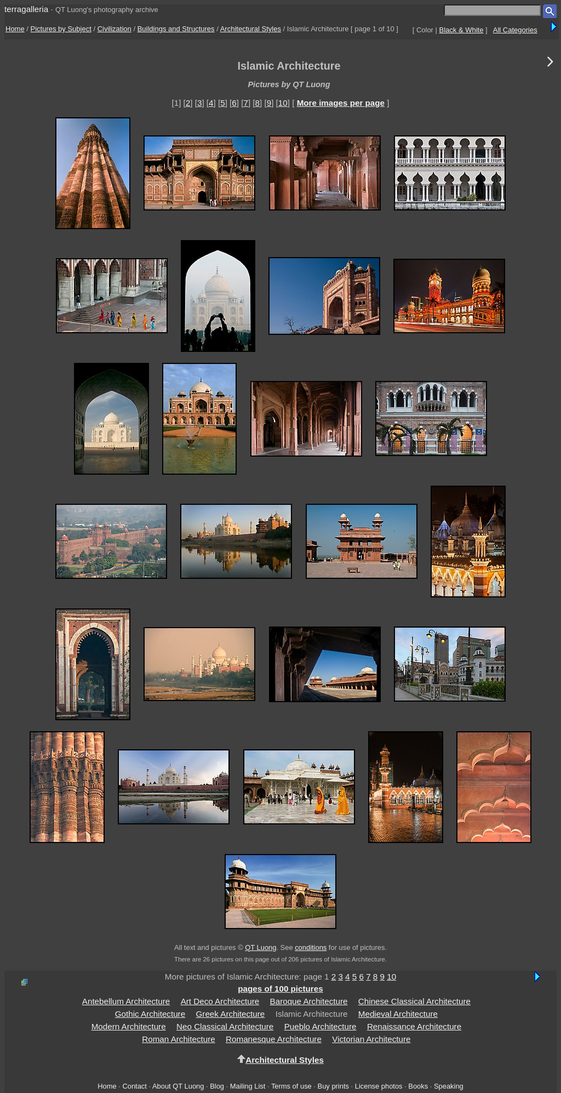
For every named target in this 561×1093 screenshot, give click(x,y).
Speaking (448, 1086)
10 (283, 102)
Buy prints (333, 1086)
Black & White (461, 30)
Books (418, 1086)
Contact (134, 1086)
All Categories (515, 30)
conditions (311, 947)
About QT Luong (178, 1086)
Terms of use (291, 1086)
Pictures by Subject (61, 29)
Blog (217, 1086)
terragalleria (26, 9)
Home (15, 29)
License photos (379, 1086)
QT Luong (260, 947)
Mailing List (248, 1086)
